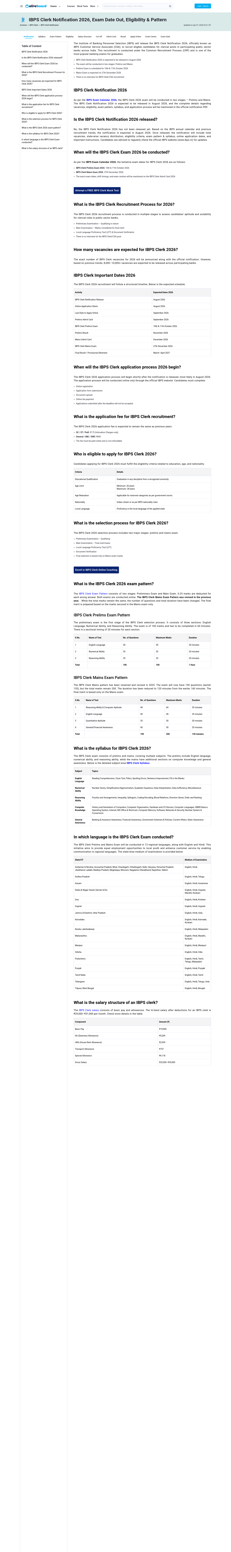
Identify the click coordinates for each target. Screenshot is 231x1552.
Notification (29, 36)
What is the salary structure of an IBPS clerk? (42, 148)
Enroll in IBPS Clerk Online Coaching (96, 569)
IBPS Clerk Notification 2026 (35, 52)
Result (123, 36)
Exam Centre (150, 36)
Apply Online (135, 36)
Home (24, 25)
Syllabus (41, 36)
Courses (71, 6)
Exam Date (165, 36)
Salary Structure (85, 36)
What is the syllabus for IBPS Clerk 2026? (40, 133)
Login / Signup (202, 6)
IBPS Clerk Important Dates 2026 (37, 90)
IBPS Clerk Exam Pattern (94, 593)
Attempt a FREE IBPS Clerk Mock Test (97, 190)
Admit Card (111, 36)
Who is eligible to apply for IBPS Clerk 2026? (42, 113)
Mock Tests (82, 6)
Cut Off (99, 36)
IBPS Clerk (33, 25)
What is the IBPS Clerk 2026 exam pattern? (41, 128)
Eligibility (69, 36)
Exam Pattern (55, 36)
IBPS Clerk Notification (50, 25)
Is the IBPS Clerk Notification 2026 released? (42, 57)
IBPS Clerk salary (89, 1010)
